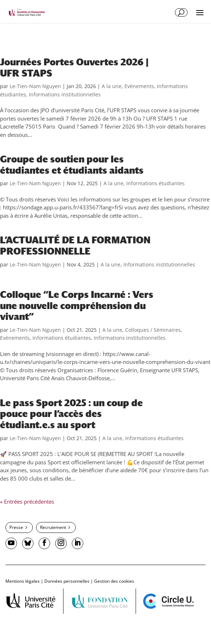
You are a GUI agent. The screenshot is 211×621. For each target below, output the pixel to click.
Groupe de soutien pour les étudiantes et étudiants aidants (72, 165)
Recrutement (53, 527)
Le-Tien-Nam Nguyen (35, 86)
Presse (16, 527)
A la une (112, 86)
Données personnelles (66, 581)
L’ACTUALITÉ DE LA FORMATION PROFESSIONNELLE (75, 246)
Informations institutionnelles (65, 94)
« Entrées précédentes (27, 501)
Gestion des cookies (114, 581)
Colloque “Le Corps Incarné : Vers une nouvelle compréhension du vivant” (76, 305)
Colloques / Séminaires (153, 329)
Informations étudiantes (155, 183)
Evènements (139, 86)
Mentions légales (22, 581)
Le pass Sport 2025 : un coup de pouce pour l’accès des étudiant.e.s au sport (71, 414)
